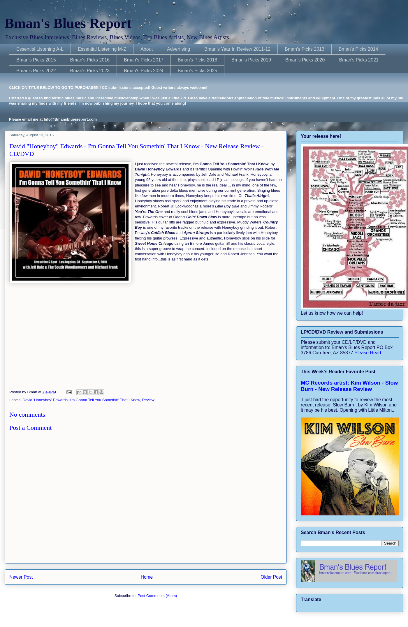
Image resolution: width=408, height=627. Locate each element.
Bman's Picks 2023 (90, 70)
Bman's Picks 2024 (143, 70)
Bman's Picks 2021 (359, 59)
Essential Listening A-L (40, 49)
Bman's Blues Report (68, 23)
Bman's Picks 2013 (304, 49)
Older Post (271, 577)
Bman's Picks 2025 (197, 70)
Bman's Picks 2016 (90, 59)
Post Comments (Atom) (157, 595)
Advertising (178, 49)
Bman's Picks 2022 (36, 70)
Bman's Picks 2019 (251, 59)
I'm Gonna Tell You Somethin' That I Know (105, 400)
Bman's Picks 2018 (197, 59)
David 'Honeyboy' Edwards (45, 400)
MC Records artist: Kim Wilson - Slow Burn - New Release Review (349, 386)
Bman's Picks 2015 (36, 59)
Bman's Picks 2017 (143, 59)
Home (147, 577)
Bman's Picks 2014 (358, 49)
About (146, 49)
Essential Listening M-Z (102, 49)
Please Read (367, 352)
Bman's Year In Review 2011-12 (237, 49)
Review (148, 400)
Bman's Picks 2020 (305, 59)
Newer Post (21, 577)
